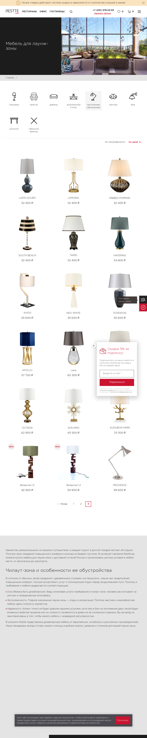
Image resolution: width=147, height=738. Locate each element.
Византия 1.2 (73, 485)
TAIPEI (73, 255)
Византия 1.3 (27, 485)
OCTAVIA (27, 428)
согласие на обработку (107, 390)
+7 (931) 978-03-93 (103, 10)
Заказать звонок (102, 13)
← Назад (62, 504)
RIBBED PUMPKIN (119, 198)
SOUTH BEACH (27, 255)
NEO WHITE (73, 313)
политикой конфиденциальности (121, 392)
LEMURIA (73, 198)
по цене (133, 142)
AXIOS (27, 313)
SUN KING (73, 428)
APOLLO (27, 370)
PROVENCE (120, 485)
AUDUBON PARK (120, 428)
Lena (73, 370)
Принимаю (122, 720)
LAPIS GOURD (27, 198)
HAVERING (120, 255)
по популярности (115, 142)
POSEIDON (119, 313)
